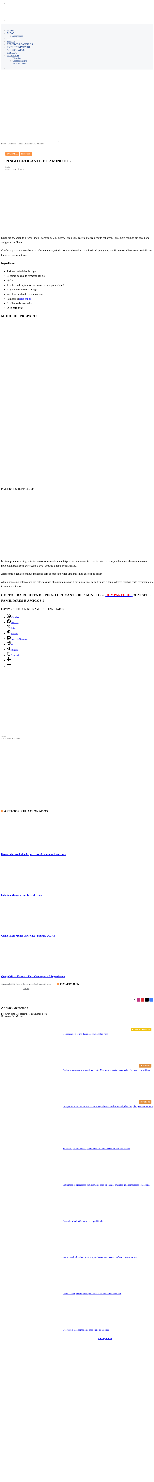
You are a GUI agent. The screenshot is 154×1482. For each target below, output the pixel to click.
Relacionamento (19, 63)
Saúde (11, 41)
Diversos (13, 55)
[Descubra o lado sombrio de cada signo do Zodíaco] (108, 1313)
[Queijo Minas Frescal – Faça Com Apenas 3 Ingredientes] (77, 956)
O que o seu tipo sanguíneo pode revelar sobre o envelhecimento (92, 1293)
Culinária (14, 38)
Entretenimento (18, 47)
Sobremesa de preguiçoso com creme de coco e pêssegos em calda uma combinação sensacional (106, 1185)
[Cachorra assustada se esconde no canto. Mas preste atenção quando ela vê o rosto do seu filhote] (108, 1053)
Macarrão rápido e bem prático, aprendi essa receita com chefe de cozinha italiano (100, 1257)
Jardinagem (17, 36)
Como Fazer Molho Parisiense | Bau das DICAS (28, 935)
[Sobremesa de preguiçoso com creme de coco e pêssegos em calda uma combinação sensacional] (108, 1168)
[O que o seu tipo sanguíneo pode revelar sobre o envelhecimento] (108, 1276)
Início (3, 143)
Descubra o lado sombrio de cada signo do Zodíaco (86, 1330)
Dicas (10, 33)
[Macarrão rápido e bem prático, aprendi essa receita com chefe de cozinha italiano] (108, 1240)
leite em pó (25, 298)
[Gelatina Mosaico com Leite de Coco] (77, 875)
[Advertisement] (29, 101)
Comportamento (19, 61)
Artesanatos (15, 50)
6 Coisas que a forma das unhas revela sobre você (85, 1034)
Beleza (12, 52)
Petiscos (25, 154)
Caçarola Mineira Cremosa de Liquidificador (83, 1221)
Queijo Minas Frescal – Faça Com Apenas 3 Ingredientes (33, 976)
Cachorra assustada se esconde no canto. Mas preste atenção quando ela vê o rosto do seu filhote (106, 1070)
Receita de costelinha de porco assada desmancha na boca (33, 854)
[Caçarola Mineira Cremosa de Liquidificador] (108, 1204)
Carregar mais (105, 1338)
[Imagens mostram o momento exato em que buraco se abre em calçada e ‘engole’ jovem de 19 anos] (108, 1089)
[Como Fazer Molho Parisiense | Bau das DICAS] (77, 916)
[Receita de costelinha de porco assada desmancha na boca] (77, 834)
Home (10, 30)
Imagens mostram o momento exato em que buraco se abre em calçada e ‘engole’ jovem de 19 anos (108, 1106)
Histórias (16, 58)
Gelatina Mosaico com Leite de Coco (21, 895)
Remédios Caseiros (20, 44)
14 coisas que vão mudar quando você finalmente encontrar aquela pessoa (96, 1148)
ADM (8, 167)
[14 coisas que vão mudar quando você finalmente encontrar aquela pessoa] (108, 1131)
